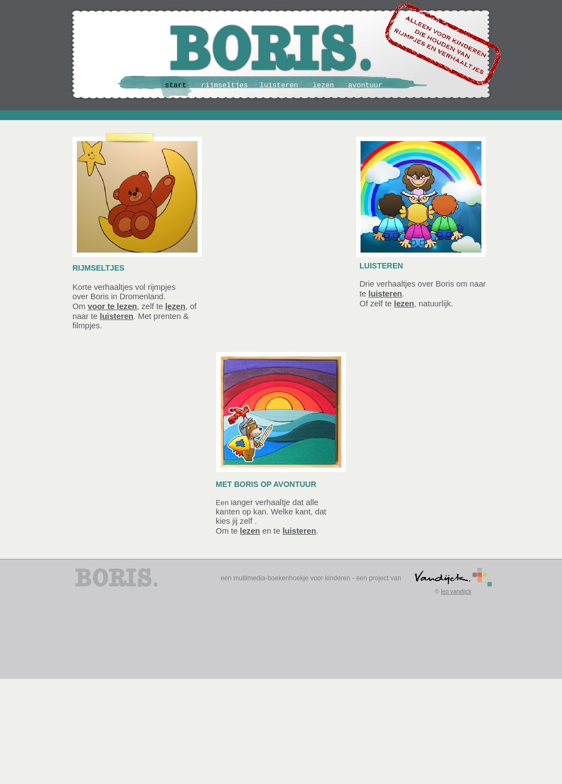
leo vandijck (456, 591)
